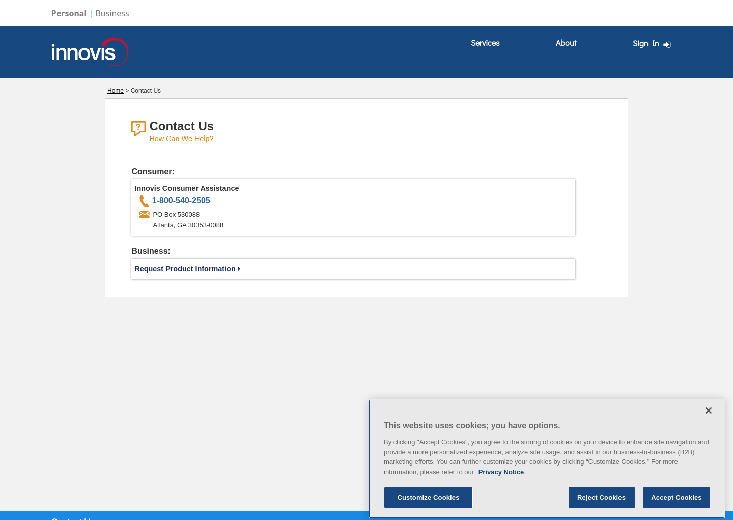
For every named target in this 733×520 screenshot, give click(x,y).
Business (112, 13)
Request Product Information (187, 269)
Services (485, 42)
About (566, 42)
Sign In (653, 43)
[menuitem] (485, 43)
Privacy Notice (501, 496)
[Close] (708, 435)
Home (115, 90)
